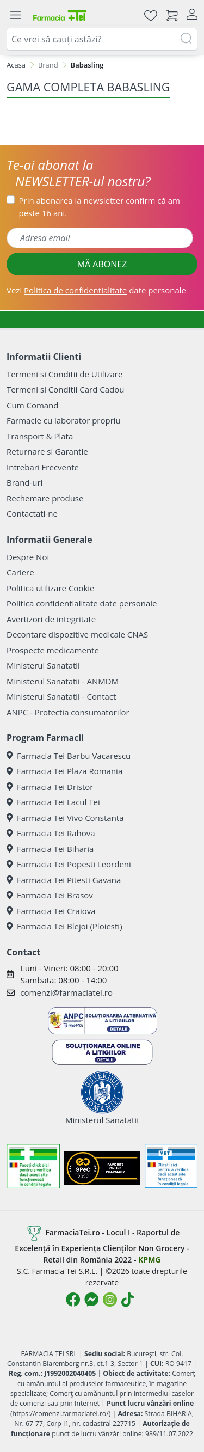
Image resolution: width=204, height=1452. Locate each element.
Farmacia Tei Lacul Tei (53, 802)
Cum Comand (33, 405)
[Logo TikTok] (127, 1299)
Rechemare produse (45, 498)
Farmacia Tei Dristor (50, 786)
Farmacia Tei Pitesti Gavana (64, 879)
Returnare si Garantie (47, 451)
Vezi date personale (96, 290)
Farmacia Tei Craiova (51, 910)
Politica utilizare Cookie (50, 588)
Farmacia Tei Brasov (50, 895)
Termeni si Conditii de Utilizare (64, 374)
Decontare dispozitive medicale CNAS (77, 634)
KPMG (149, 1259)
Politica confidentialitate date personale (82, 603)
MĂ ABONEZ (102, 264)
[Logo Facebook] (73, 1299)
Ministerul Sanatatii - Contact (61, 696)
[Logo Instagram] (110, 1299)
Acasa (16, 65)
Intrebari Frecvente (43, 467)
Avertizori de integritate (51, 619)
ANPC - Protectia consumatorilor (68, 712)
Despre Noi (28, 557)
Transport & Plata (40, 436)
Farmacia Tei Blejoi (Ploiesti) (64, 926)
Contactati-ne (32, 513)
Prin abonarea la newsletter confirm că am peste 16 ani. (99, 206)
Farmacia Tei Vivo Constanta (65, 817)
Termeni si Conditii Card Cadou (65, 389)
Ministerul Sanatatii (43, 665)
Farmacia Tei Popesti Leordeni (69, 864)
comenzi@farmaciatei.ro (66, 992)
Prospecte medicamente (53, 650)
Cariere (20, 572)
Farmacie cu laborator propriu (64, 420)
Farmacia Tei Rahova (51, 833)
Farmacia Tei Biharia (50, 848)
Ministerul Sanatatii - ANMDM (63, 681)
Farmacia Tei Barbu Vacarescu (69, 755)
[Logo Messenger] (91, 1299)
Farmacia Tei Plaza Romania (64, 770)
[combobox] (102, 39)
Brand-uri (24, 482)
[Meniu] (15, 15)
